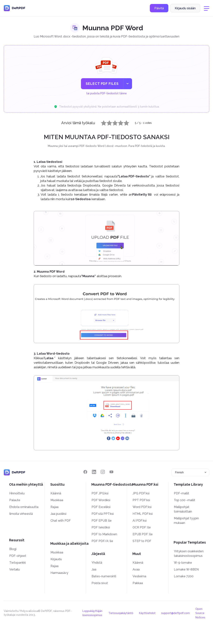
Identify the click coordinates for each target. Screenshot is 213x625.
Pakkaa (138, 583)
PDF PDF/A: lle (102, 541)
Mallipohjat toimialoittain (183, 509)
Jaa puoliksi (58, 514)
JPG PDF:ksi (141, 493)
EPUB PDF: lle (143, 534)
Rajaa (54, 507)
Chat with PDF (61, 520)
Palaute (14, 500)
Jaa (94, 569)
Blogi (12, 549)
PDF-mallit (181, 493)
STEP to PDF (142, 541)
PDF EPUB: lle (102, 520)
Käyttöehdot (147, 613)
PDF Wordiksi (101, 500)
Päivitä (159, 8)
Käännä (56, 493)
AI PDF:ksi (140, 520)
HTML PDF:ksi (143, 514)
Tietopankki (17, 562)
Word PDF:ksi (142, 507)
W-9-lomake (183, 562)
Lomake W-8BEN (186, 569)
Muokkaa (57, 500)
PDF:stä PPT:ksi (103, 514)
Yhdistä (97, 562)
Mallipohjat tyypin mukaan (186, 521)
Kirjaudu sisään (185, 8)
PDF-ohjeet (17, 556)
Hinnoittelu (17, 493)
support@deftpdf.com (175, 613)
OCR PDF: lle (142, 527)
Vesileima (139, 576)
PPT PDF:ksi (141, 500)
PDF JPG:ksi (100, 493)
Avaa (136, 569)
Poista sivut (100, 583)
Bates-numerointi (104, 576)
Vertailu (14, 569)
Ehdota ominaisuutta (23, 507)
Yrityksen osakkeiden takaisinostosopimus (189, 553)
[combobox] (190, 472)
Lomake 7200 (184, 576)
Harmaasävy (59, 573)
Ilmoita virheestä (21, 514)
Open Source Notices (200, 613)
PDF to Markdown (104, 534)
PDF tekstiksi (101, 527)
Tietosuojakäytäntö (120, 613)
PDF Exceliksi (101, 507)
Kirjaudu (56, 559)
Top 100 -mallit (184, 500)
